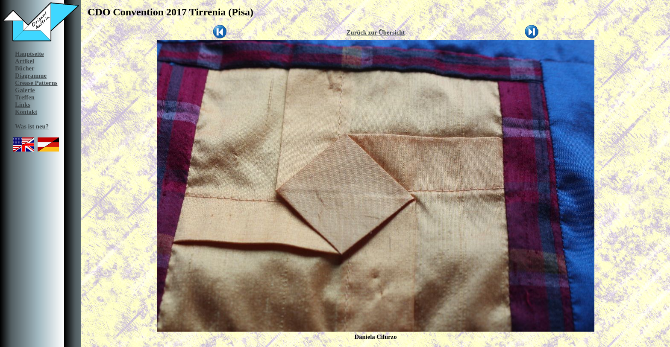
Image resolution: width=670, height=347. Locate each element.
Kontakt (26, 111)
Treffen (25, 97)
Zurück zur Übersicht (376, 32)
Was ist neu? (32, 126)
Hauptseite (29, 53)
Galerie (25, 90)
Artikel (24, 61)
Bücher (25, 68)
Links (22, 104)
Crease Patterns (36, 82)
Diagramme (31, 75)
